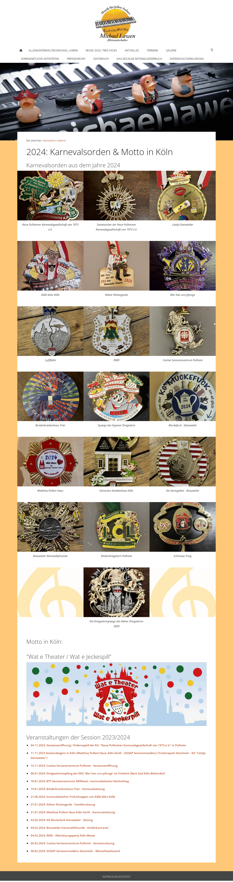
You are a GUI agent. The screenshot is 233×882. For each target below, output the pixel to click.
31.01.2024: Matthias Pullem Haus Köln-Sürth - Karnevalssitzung (73, 812)
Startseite (48, 140)
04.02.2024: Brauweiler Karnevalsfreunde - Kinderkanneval (69, 827)
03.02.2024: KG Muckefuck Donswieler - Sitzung (62, 820)
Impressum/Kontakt (116, 876)
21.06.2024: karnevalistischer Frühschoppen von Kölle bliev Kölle (73, 796)
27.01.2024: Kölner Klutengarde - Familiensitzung (63, 804)
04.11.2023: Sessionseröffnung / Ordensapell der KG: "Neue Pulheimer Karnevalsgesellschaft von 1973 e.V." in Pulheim (108, 745)
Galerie (61, 140)
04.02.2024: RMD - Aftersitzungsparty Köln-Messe (63, 835)
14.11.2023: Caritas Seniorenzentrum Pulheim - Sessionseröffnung (74, 765)
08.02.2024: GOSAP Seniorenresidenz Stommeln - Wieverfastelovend (75, 851)
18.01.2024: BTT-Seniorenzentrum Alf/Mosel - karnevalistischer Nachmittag (80, 781)
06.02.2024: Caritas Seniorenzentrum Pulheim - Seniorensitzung (72, 843)
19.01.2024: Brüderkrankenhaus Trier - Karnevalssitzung (68, 789)
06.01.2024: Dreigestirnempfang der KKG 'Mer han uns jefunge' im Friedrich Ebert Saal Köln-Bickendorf (98, 773)
